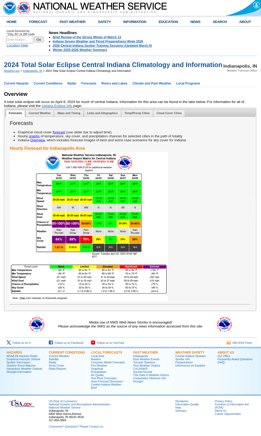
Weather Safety (189, 352)
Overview (37, 140)
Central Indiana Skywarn (190, 356)
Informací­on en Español (190, 365)
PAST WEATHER (72, 22)
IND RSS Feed (239, 342)
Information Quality (187, 404)
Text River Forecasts (104, 378)
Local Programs (188, 83)
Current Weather (59, 356)
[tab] (15, 113)
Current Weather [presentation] (40, 113)
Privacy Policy (223, 401)
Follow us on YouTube (107, 342)
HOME (12, 22)
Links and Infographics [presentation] (102, 113)
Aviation (96, 359)
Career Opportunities (228, 413)
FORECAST (38, 22)
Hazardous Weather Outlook (24, 368)
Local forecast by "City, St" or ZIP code (21, 32)
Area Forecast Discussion (107, 381)
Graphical (97, 368)
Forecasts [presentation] (15, 113)
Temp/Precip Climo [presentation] (137, 113)
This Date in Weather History (151, 375)
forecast (59, 132)
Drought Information (19, 371)
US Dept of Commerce (63, 401)
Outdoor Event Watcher (21, 365)
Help (178, 407)
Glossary (180, 410)
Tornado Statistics (144, 362)
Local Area (97, 356)
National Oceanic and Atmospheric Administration (79, 404)
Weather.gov (12, 70)
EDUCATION (168, 22)
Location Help (17, 45)
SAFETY (104, 22)
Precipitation (99, 371)
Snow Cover (56, 365)
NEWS (195, 22)
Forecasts (88, 83)
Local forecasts (106, 352)
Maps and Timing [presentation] (68, 113)
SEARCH (220, 22)
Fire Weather (99, 365)
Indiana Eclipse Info (57, 106)
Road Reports (57, 368)
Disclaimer (181, 401)
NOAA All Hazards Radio (22, 356)
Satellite (54, 359)
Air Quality (97, 375)
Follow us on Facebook (66, 342)
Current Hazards (16, 83)
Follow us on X (19, 342)
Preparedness (184, 362)
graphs (34, 136)
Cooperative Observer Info (149, 378)
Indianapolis (140, 356)
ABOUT (245, 22)
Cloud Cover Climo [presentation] (169, 113)
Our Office (223, 356)
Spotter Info (182, 359)
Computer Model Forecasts (108, 362)
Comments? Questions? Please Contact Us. (76, 426)
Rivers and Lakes (114, 83)
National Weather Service (65, 407)
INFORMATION (134, 22)
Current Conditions (47, 83)
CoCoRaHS (140, 368)
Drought (138, 381)
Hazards (14, 352)
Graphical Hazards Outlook (23, 359)
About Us (225, 352)
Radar (71, 83)
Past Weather (145, 352)
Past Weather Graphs (146, 365)
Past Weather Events (146, 359)
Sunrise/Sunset (142, 371)
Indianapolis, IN (32, 70)
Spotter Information (19, 362)
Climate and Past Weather (151, 83)
